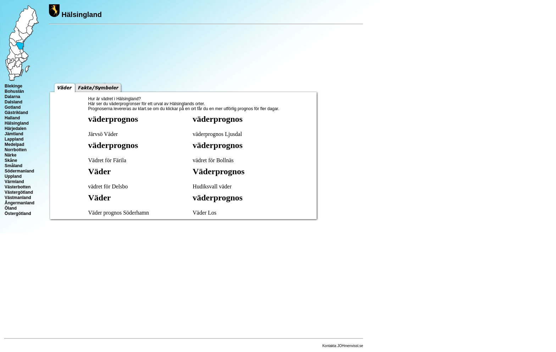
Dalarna (12, 96)
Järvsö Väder (103, 134)
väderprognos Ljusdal (217, 134)
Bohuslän (14, 91)
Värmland (14, 181)
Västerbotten (17, 186)
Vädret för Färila (107, 160)
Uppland (13, 176)
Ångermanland (19, 202)
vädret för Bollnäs (213, 160)
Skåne (11, 160)
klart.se (145, 108)
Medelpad (14, 144)
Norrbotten (16, 149)
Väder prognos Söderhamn (118, 213)
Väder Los (204, 213)
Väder (99, 171)
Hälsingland (17, 123)
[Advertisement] (342, 71)
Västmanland (18, 197)
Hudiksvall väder (212, 186)
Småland (13, 165)
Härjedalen (15, 128)
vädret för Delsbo (108, 186)
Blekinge (13, 86)
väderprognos (113, 119)
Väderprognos (218, 171)
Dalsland (13, 102)
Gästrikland (16, 112)
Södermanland (19, 171)
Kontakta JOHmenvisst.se (342, 346)
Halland (12, 117)
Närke (10, 155)
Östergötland (18, 213)
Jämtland (14, 133)
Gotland (13, 107)
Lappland (14, 139)
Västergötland (19, 192)
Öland (11, 208)
